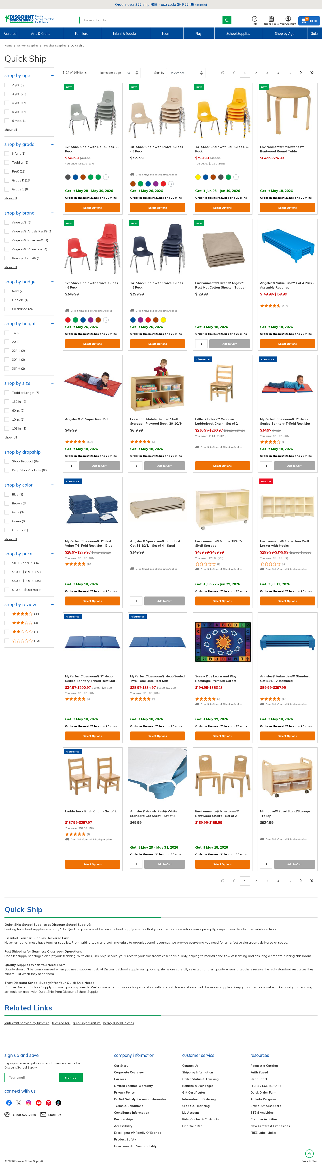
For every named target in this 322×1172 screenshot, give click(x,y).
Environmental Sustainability (135, 1146)
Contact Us (190, 1065)
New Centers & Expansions (270, 1126)
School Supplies (238, 34)
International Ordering (199, 1099)
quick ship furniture (87, 1023)
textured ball (61, 1023)
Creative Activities (264, 1119)
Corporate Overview (129, 1072)
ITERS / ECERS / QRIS (266, 1086)
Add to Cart (229, 344)
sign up (70, 1077)
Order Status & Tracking (200, 1079)
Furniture (81, 34)
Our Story (121, 1065)
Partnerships (123, 1119)
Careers (120, 1079)
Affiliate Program (263, 1099)
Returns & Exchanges (197, 1086)
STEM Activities (261, 1112)
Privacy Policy (124, 1092)
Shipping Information (197, 1072)
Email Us (54, 1115)
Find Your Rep (192, 1126)
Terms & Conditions (128, 1106)
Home (8, 45)
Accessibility (123, 1126)
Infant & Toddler (125, 34)
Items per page (110, 72)
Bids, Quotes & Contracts (200, 1119)
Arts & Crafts (40, 34)
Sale (314, 34)
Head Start (258, 1079)
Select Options (92, 207)
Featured (10, 34)
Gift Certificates (193, 1092)
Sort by (159, 72)
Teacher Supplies (54, 45)
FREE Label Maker (263, 1132)
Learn (166, 34)
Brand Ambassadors (265, 1106)
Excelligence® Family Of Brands (137, 1132)
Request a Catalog (264, 1065)
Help (254, 20)
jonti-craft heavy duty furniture (26, 1023)
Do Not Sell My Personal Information (140, 1099)
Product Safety (125, 1139)
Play (198, 34)
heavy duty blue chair (118, 1023)
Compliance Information (131, 1112)
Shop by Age (284, 34)
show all (10, 130)
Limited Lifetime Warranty (133, 1086)
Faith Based (259, 1072)
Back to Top (309, 1156)
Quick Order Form (263, 1092)
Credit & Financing (196, 1106)
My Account (190, 1112)
